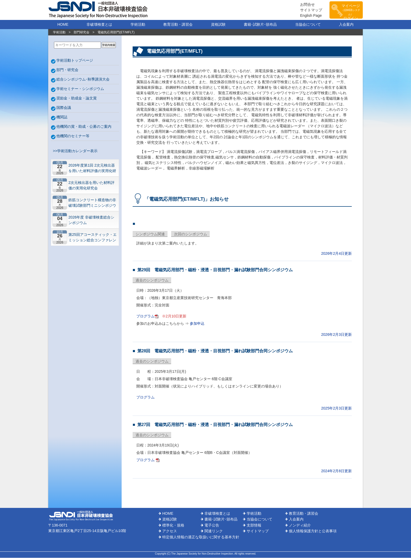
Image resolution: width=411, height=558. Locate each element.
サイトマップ (308, 10)
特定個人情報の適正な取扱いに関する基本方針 (200, 537)
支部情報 (254, 525)
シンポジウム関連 (150, 234)
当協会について (308, 25)
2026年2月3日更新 (336, 335)
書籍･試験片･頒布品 (260, 25)
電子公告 (211, 525)
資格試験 (218, 25)
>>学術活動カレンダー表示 (74, 151)
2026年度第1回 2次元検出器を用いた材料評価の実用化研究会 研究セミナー (92, 168)
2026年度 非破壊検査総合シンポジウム (91, 220)
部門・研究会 (67, 70)
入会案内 (346, 25)
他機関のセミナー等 (72, 136)
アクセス (169, 531)
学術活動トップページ (74, 61)
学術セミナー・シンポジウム (80, 89)
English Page (307, 15)
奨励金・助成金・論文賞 (76, 98)
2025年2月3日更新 (336, 408)
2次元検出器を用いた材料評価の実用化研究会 (91, 185)
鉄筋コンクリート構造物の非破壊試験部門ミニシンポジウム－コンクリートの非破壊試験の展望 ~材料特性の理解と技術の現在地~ (92, 203)
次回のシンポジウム (190, 234)
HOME (62, 25)
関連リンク (213, 531)
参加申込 (197, 324)
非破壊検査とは (99, 25)
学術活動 (138, 25)
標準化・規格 (173, 525)
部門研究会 (81, 32)
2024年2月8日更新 (336, 471)
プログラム (145, 316)
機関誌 (61, 117)
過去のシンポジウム (152, 280)
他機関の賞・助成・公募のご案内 (83, 127)
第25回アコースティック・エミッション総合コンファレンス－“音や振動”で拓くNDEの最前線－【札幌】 (92, 237)
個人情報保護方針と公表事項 (313, 531)
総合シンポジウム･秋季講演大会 (83, 79)
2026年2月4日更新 (336, 254)
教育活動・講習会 (178, 25)
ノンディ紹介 (300, 525)
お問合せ (304, 4)
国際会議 (63, 108)
